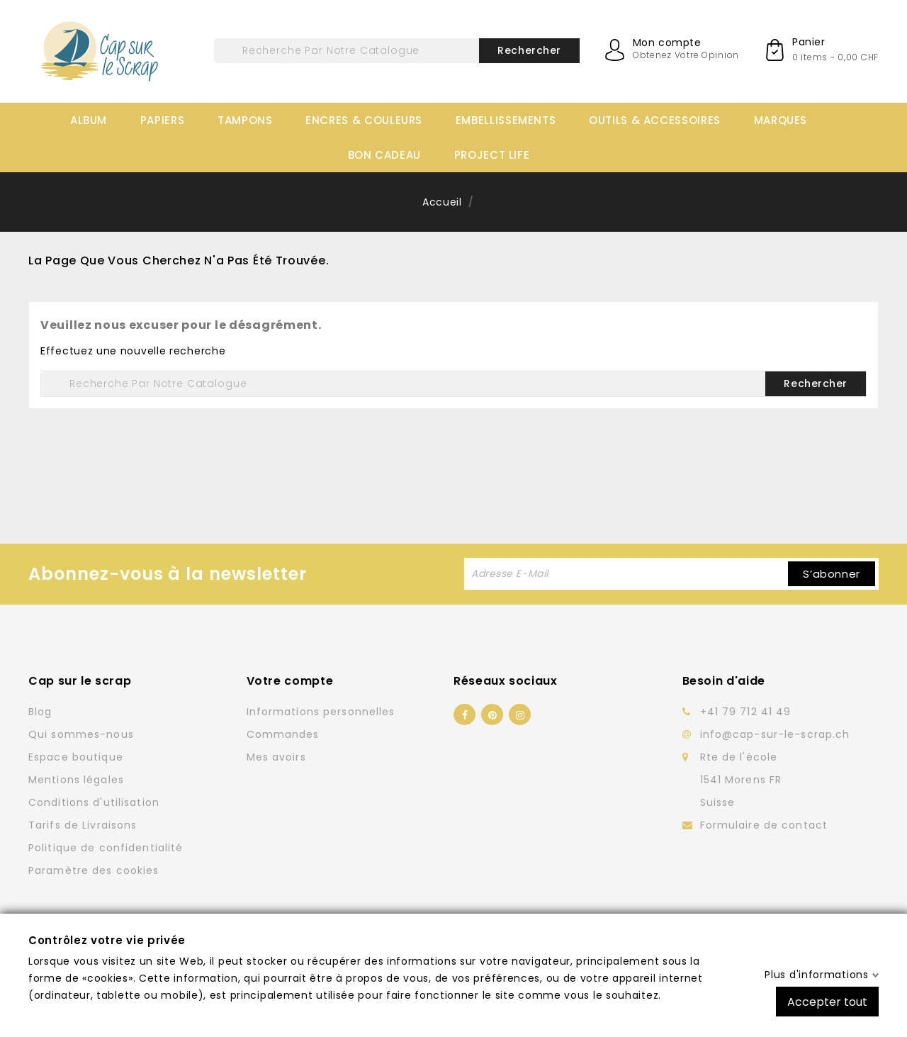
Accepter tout (827, 1001)
